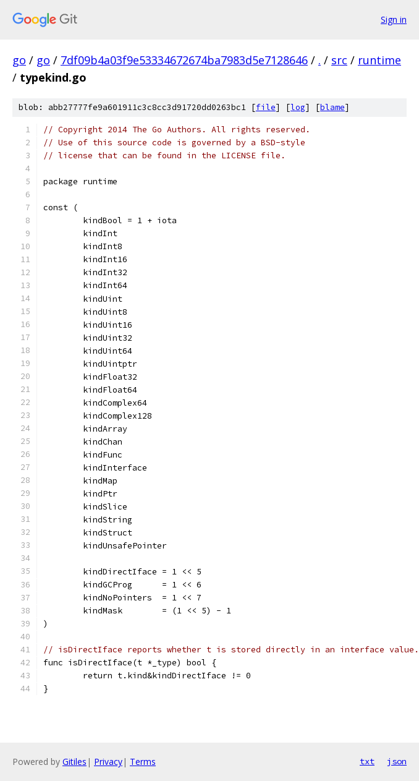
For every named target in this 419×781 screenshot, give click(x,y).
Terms (143, 761)
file (266, 107)
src (339, 60)
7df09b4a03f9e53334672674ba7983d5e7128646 (184, 60)
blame (332, 107)
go (19, 60)
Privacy (108, 761)
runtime (379, 60)
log (297, 107)
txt (367, 761)
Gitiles (74, 761)
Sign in (394, 19)
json (397, 761)
